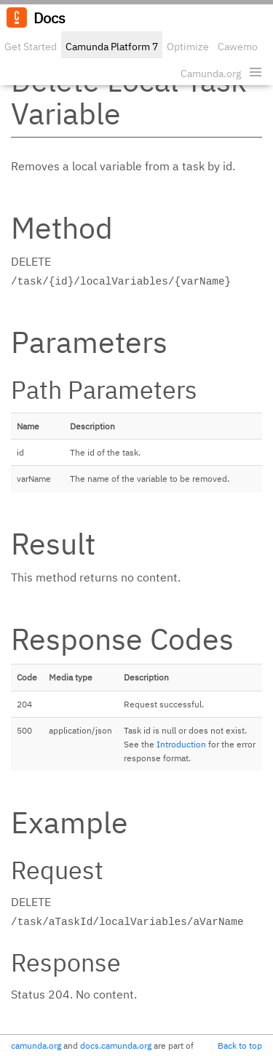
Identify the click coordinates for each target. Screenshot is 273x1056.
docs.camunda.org (115, 1045)
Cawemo (238, 46)
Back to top (240, 1045)
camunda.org (36, 1045)
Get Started (30, 46)
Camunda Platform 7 (112, 46)
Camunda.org (211, 73)
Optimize (188, 46)
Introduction (181, 744)
